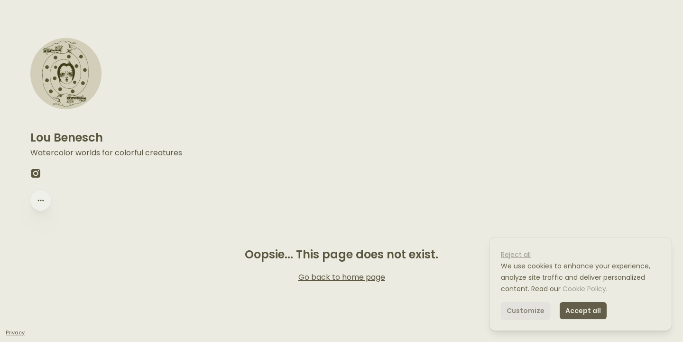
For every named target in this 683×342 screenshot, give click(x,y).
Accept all (583, 310)
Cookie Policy (583, 289)
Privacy (15, 332)
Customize (526, 310)
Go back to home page (341, 277)
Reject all (516, 254)
